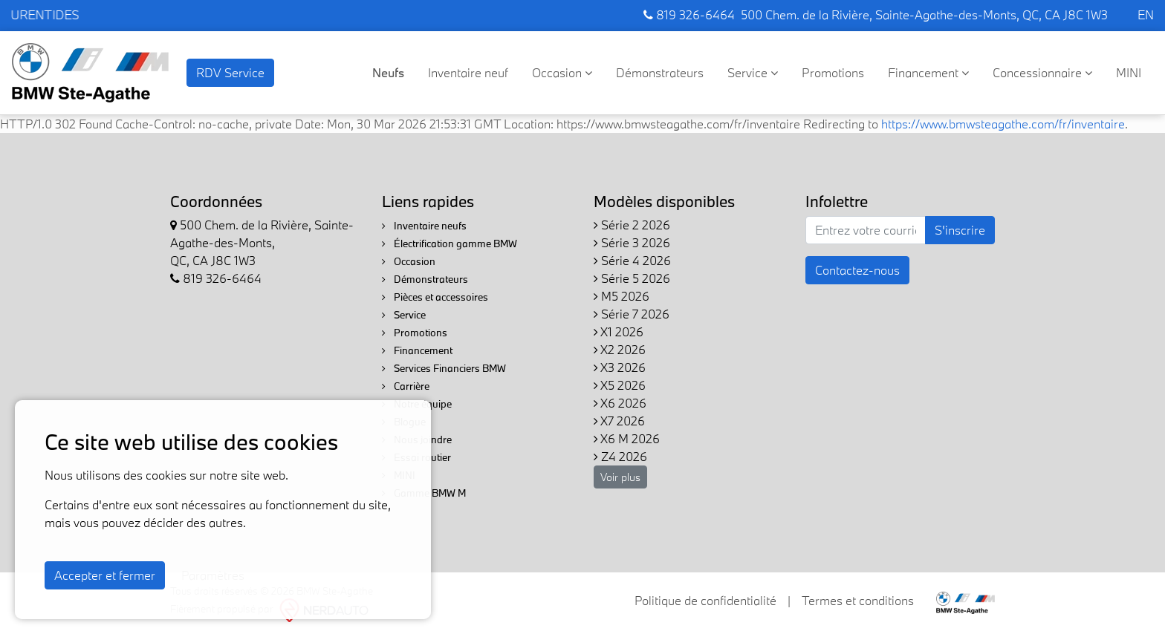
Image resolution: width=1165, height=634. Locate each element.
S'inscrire (960, 230)
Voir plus (620, 477)
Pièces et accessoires (435, 297)
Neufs (388, 72)
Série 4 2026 (632, 260)
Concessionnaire (1042, 72)
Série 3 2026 (632, 242)
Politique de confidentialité (705, 600)
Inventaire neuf (468, 72)
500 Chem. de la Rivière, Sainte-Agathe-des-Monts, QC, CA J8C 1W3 (924, 14)
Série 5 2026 (632, 278)
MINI (1128, 72)
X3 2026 (620, 367)
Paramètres (212, 575)
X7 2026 (619, 420)
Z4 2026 (620, 456)
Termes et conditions (858, 600)
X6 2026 (620, 403)
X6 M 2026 (627, 438)
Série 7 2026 (631, 313)
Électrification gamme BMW (449, 243)
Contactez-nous (857, 270)
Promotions (833, 72)
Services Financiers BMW (444, 368)
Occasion (562, 72)
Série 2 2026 (632, 224)
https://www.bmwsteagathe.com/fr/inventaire (1003, 123)
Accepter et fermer (104, 575)
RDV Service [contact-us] (230, 72)
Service (752, 72)
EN (1146, 14)
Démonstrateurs (660, 72)
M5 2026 (621, 296)
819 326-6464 (689, 14)
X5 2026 (620, 385)
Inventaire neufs (424, 225)
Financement (928, 72)
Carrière (405, 386)
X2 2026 (620, 349)
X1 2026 (618, 331)
